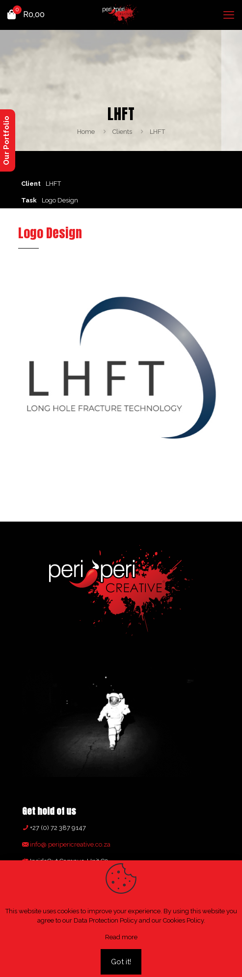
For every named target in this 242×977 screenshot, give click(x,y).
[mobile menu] (228, 14)
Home (86, 131)
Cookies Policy (183, 920)
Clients (122, 131)
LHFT (157, 131)
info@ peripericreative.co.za (69, 844)
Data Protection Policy (105, 920)
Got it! (121, 961)
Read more (121, 937)
